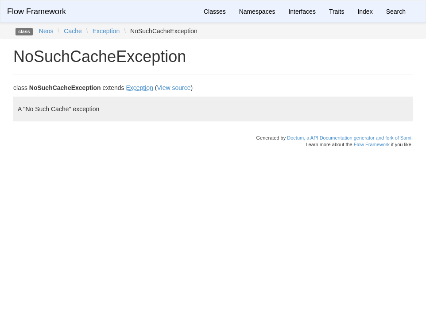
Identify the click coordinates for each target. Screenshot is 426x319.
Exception (106, 31)
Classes (215, 11)
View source (174, 87)
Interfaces (301, 11)
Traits (336, 11)
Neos (46, 31)
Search (396, 11)
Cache (72, 31)
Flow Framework (36, 11)
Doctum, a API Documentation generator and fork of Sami (349, 137)
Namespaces (257, 11)
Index (364, 11)
